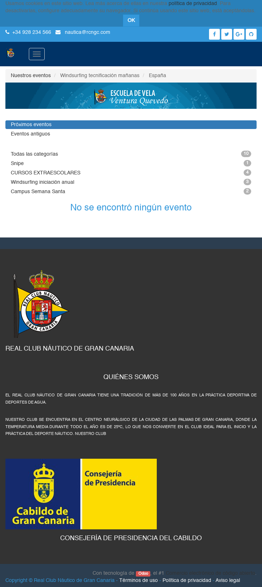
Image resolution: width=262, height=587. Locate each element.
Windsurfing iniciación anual (131, 182)
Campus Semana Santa (131, 191)
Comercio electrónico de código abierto (210, 573)
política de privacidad (193, 3)
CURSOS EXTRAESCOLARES (131, 172)
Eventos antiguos (30, 134)
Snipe (131, 163)
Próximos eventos (31, 124)
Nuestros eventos (31, 75)
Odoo (143, 573)
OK (131, 20)
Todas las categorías (131, 154)
